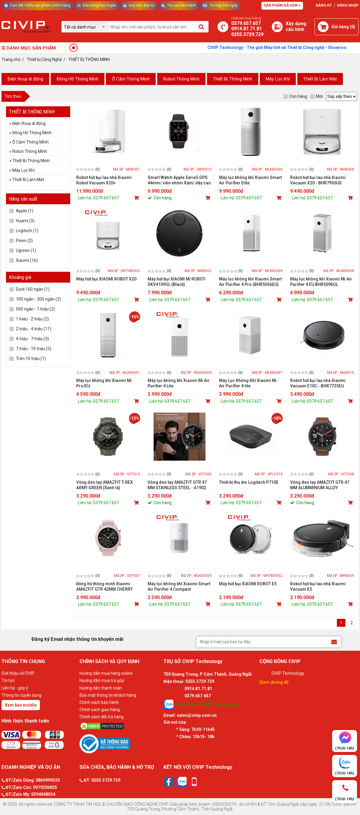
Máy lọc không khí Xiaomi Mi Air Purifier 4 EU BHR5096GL (321, 282)
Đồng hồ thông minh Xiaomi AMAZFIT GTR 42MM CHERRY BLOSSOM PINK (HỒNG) (104, 586)
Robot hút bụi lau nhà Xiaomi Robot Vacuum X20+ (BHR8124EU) (104, 180)
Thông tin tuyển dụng (21, 695)
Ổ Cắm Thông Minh (131, 79)
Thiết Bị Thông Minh (232, 79)
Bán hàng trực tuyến (96, 5)
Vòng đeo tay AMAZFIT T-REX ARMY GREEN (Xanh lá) (104, 485)
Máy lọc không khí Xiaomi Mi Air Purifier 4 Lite (179, 383)
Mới (316, 96)
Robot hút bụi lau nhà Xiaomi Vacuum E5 (318, 586)
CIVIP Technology (288, 673)
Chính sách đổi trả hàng (102, 716)
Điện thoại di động (25, 79)
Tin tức (8, 680)
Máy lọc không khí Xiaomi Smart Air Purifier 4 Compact (179, 586)
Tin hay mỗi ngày (220, 5)
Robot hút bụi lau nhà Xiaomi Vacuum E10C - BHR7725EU (318, 383)
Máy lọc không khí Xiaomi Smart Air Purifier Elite (250, 180)
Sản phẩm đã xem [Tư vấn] (282, 5)
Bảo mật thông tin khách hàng (108, 695)
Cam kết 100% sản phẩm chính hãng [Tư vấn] (37, 5)
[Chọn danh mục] (86, 27)
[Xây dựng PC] (277, 26)
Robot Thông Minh (181, 79)
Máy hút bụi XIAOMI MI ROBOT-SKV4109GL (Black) (177, 282)
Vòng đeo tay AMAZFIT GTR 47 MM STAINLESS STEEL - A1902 (177, 485)
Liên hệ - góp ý (15, 688)
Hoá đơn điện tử (138, 5)
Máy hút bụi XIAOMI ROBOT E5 (248, 583)
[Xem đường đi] (274, 682)
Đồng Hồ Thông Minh (77, 79)
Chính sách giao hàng (100, 709)
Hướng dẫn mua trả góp (102, 680)
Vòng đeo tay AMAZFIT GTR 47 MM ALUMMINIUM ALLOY (319, 485)
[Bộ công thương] (120, 743)
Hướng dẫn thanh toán (101, 688)
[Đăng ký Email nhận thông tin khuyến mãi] (334, 642)
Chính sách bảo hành (99, 702)
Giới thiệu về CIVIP (18, 673)
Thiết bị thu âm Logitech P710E (248, 482)
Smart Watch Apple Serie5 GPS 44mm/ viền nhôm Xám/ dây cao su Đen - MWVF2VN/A (179, 180)
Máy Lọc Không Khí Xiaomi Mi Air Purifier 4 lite (248, 383)
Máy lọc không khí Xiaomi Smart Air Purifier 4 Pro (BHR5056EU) (250, 282)
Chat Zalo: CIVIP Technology (201, 705)
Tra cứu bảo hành (178, 5)
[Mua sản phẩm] (137, 197)
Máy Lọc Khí (278, 79)
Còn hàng (295, 96)
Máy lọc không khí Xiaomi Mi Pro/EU (104, 383)
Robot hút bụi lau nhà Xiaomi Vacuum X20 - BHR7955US (318, 180)
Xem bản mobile (21, 705)
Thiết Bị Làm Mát (320, 79)
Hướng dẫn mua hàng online (106, 673)
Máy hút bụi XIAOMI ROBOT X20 (106, 279)
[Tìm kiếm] (201, 26)
